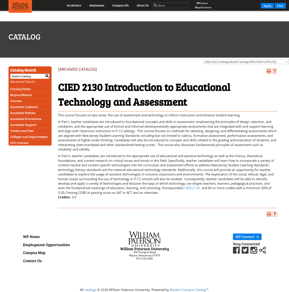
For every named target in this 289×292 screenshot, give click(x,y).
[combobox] (246, 61)
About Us (143, 5)
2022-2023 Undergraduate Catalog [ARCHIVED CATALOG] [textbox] (240, 62)
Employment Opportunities (46, 244)
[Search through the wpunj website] (170, 5)
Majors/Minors (21, 95)
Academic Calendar (24, 107)
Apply (267, 6)
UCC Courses (19, 142)
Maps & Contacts (203, 7)
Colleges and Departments (29, 136)
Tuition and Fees (22, 130)
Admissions (96, 5)
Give (280, 6)
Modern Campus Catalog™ (189, 290)
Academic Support (23, 125)
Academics (74, 5)
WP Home (31, 236)
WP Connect (247, 236)
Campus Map (34, 252)
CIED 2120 (192, 188)
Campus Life (120, 5)
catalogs (90, 290)
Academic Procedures (25, 119)
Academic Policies (23, 113)
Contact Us (32, 260)
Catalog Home (20, 89)
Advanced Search (22, 81)
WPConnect (202, 3)
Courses (16, 101)
